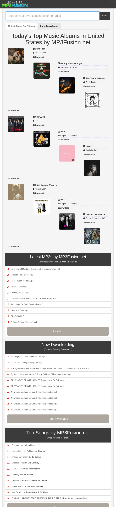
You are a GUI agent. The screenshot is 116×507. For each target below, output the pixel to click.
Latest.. (58, 331)
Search (105, 16)
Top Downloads (58, 418)
